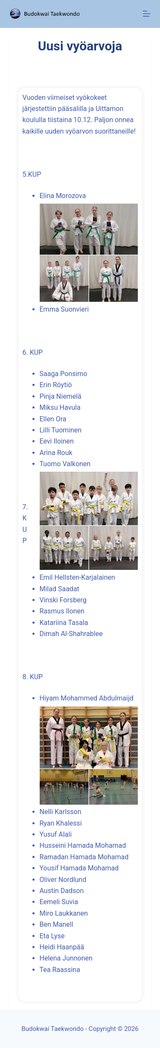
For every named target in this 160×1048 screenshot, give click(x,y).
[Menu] (147, 14)
